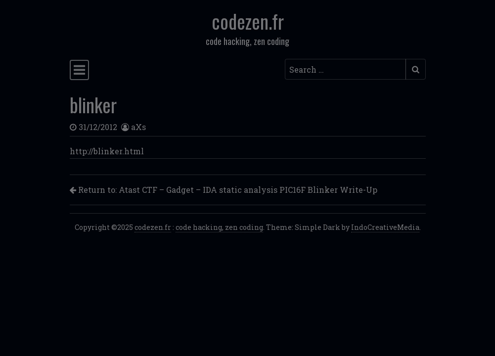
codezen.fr (248, 21)
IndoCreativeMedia (385, 227)
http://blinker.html (107, 151)
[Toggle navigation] (79, 70)
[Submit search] (415, 69)
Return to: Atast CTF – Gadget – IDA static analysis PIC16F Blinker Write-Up (223, 189)
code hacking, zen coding (219, 227)
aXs (138, 127)
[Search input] (345, 69)
